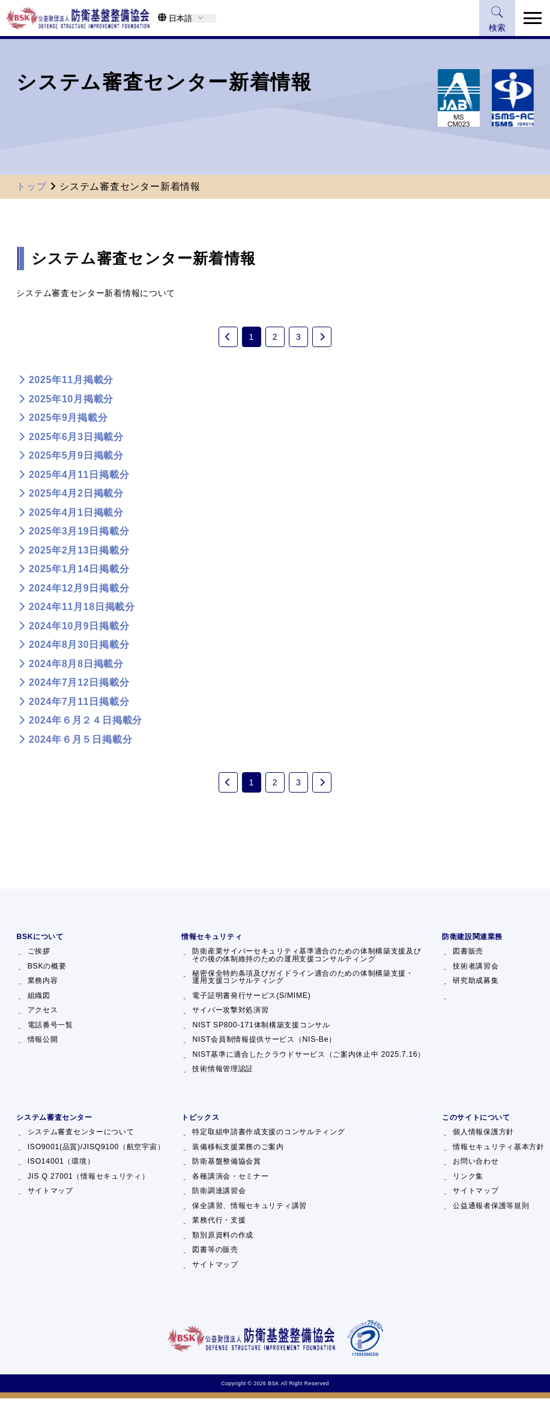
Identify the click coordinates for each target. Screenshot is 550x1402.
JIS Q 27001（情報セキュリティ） (89, 1179)
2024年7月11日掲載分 (79, 703)
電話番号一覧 (50, 1028)
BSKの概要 (47, 969)
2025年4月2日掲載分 (76, 495)
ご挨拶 (39, 954)
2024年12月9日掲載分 (79, 590)
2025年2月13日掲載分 (79, 552)
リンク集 (468, 1179)
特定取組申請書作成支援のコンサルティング (268, 1135)
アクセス (43, 1013)
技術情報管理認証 (222, 1072)
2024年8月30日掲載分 (79, 646)
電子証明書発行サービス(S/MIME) (251, 999)
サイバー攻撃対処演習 (230, 1013)
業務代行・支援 (219, 1223)
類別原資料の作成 (222, 1238)
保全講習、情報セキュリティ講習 (249, 1209)
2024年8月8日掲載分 (76, 665)
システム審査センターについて (81, 1135)
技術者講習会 (475, 969)
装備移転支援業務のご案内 (237, 1150)
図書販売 (468, 954)
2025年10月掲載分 (71, 401)
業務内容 (43, 984)
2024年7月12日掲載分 (79, 684)
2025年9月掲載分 (68, 419)
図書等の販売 (215, 1253)
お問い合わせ (475, 1164)
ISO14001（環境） (61, 1164)
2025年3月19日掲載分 (79, 533)
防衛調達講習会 (219, 1194)
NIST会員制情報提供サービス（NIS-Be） (264, 1043)
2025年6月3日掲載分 (76, 439)
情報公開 (43, 1043)
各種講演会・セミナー (230, 1179)
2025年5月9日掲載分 (76, 457)
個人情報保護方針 (483, 1135)
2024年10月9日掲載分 (79, 628)
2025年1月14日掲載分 (79, 571)
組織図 (39, 999)
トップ (31, 186)
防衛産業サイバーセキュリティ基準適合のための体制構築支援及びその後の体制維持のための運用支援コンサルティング (306, 958)
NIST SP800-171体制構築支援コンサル (261, 1028)
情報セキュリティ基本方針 (498, 1150)
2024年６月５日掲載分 (81, 741)
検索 (495, 19)
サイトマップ (50, 1194)
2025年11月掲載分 (71, 381)
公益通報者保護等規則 (491, 1209)
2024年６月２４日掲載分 (85, 722)
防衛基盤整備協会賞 (226, 1164)
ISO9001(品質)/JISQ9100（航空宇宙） (96, 1150)
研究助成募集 (475, 984)
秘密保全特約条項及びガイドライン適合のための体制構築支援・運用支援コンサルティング (302, 980)
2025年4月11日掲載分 (79, 476)
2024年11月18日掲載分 (82, 608)
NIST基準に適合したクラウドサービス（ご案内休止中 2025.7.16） (308, 1058)
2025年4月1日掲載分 (76, 514)
